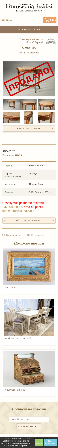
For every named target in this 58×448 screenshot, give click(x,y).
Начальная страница (29, 52)
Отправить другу (15, 235)
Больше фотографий (29, 128)
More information (50, 442)
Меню (9, 20)
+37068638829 (12, 207)
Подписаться (29, 426)
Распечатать (37, 235)
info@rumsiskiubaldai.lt (18, 211)
